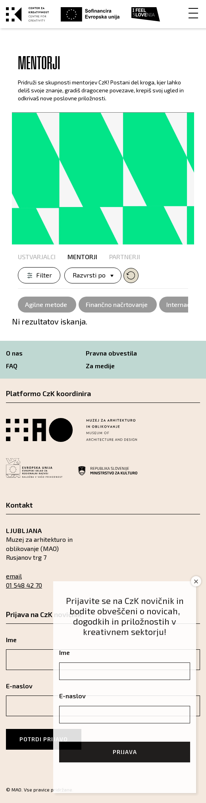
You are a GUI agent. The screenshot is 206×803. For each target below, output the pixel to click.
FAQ (11, 365)
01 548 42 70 (24, 585)
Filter (44, 275)
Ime (64, 652)
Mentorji (82, 256)
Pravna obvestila (111, 353)
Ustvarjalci (37, 256)
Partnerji (124, 256)
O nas (14, 353)
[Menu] (193, 12)
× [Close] (196, 581)
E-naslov (72, 695)
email (14, 576)
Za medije (100, 365)
